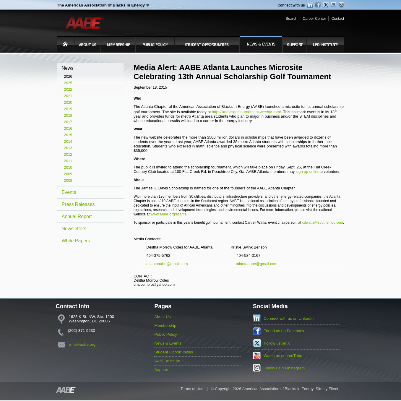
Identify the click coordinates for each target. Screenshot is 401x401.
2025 (68, 83)
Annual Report (77, 216)
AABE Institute (167, 361)
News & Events (261, 44)
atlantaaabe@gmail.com (167, 264)
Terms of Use (192, 389)
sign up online (307, 171)
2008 (68, 180)
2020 (68, 102)
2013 (68, 148)
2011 (68, 161)
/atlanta (180, 214)
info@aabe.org (82, 344)
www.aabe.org (162, 214)
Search (292, 19)
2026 (68, 76)
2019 (68, 109)
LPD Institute (325, 45)
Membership (118, 45)
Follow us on (277, 343)
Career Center (314, 19)
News (68, 68)
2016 (68, 128)
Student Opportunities (207, 45)
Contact (337, 19)
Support (294, 45)
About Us (87, 45)
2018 (68, 115)
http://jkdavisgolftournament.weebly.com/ (246, 112)
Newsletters (74, 228)
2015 (68, 135)
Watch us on (283, 355)
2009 (68, 174)
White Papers (76, 240)
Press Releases (78, 204)
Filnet (333, 389)
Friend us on (284, 331)
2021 (68, 96)
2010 (68, 167)
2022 (68, 89)
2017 (68, 122)
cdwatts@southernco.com (322, 222)
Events (69, 192)
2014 (68, 141)
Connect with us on (289, 318)
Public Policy (155, 45)
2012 (68, 154)
